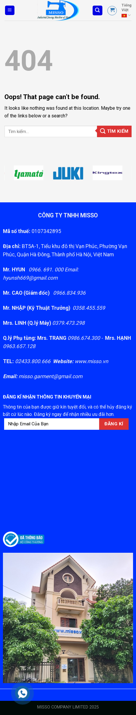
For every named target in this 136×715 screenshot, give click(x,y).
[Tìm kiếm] (98, 10)
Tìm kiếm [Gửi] (114, 131)
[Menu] (10, 10)
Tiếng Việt (127, 10)
